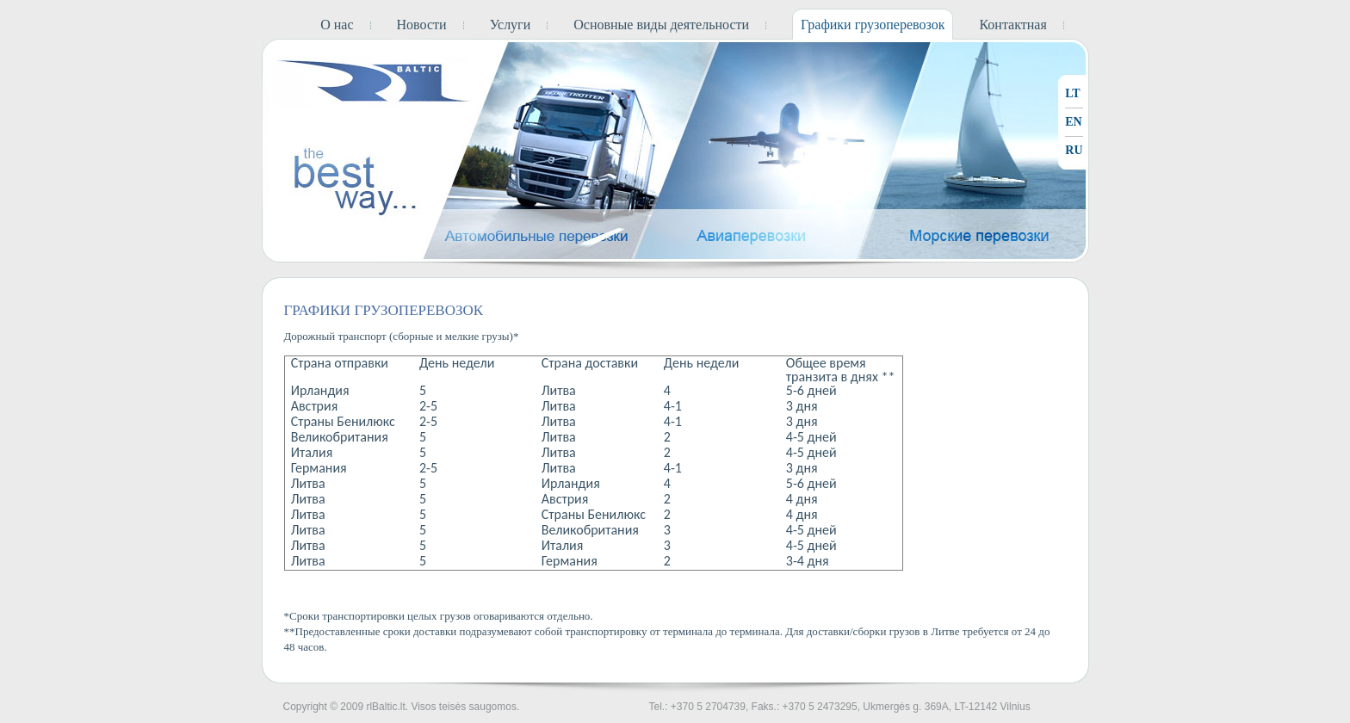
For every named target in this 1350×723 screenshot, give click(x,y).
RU (1073, 150)
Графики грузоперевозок (872, 24)
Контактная (1012, 24)
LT (1072, 93)
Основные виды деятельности (661, 24)
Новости (422, 24)
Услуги (510, 24)
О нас (336, 24)
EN (1073, 121)
